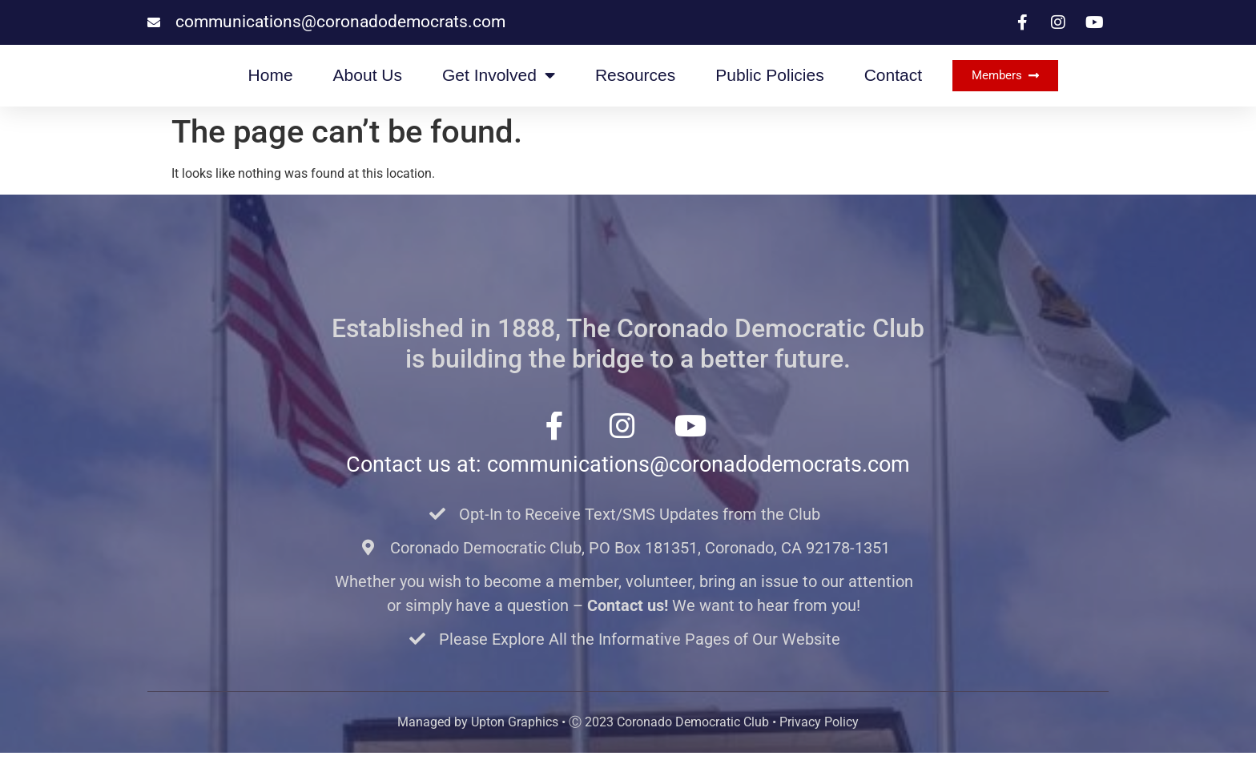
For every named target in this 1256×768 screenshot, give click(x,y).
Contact (893, 83)
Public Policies (769, 83)
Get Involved (498, 82)
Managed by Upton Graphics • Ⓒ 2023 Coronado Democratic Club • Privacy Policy (628, 737)
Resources (635, 83)
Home (270, 83)
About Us (367, 83)
